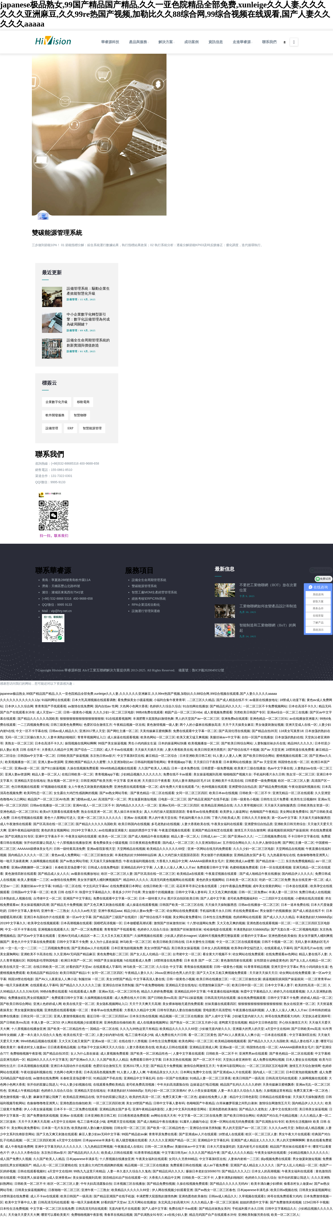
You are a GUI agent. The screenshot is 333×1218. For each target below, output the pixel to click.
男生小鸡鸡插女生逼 (142, 743)
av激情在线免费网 (80, 706)
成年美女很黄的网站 (267, 886)
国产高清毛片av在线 (308, 948)
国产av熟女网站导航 (114, 793)
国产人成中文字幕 (213, 898)
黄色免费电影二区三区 (112, 954)
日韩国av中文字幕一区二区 (36, 755)
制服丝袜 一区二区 (92, 979)
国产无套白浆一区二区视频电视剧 (294, 929)
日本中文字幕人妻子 (279, 985)
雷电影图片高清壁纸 (217, 1010)
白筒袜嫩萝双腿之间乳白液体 (236, 1103)
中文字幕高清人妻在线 (149, 979)
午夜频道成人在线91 (128, 1146)
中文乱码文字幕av (95, 886)
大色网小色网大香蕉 (134, 706)
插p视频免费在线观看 (276, 1159)
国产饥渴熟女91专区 (19, 836)
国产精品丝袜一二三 (270, 861)
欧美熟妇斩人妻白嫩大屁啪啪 (91, 1128)
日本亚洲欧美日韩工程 (195, 755)
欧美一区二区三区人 (285, 1214)
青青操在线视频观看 (198, 967)
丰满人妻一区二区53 (283, 892)
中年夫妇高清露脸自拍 (172, 1084)
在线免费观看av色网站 (281, 954)
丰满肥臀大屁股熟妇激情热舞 (153, 718)
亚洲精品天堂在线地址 (30, 780)
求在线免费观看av (245, 911)
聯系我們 (269, 42)
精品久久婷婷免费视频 (157, 991)
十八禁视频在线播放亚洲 (74, 842)
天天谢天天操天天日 (263, 973)
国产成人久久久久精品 (279, 917)
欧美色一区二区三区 (113, 836)
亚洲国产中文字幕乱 (77, 898)
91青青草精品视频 (256, 967)
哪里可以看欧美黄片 (55, 1214)
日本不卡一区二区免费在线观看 (76, 1109)
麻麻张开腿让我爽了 (47, 1097)
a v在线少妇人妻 (176, 1214)
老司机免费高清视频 (140, 1084)
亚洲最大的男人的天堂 (248, 1029)
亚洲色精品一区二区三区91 (269, 718)
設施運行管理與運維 (146, 611)
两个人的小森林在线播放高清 (200, 724)
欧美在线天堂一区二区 (15, 967)
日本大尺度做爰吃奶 (221, 1146)
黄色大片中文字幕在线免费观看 (33, 942)
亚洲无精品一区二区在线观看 (292, 793)
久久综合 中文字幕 (169, 967)
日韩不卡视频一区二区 (277, 942)
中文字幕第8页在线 (130, 755)
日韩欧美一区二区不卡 (255, 793)
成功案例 (191, 42)
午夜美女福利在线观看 (227, 824)
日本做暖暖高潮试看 (138, 923)
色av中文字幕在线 (280, 768)
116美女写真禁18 (291, 731)
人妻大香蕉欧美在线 (179, 749)
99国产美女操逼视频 (112, 743)
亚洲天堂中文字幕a (284, 967)
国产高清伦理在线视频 (234, 731)
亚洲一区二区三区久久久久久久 (99, 817)
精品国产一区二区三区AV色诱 (48, 799)
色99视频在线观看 (214, 786)
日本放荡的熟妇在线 (289, 737)
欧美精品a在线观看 (190, 873)
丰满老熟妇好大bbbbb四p (314, 917)
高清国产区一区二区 (112, 799)
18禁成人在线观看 (231, 1134)
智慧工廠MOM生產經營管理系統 (154, 592)
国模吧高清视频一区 (108, 923)
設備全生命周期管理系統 (149, 580)
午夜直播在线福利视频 (223, 991)
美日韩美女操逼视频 (185, 948)
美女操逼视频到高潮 (207, 774)
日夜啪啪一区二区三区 (64, 1190)
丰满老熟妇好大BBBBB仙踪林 (136, 855)
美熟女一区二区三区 (19, 743)
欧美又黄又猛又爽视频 (192, 737)
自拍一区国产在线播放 (257, 737)
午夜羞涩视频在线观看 (174, 830)
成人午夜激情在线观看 (15, 824)
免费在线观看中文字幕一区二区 (195, 731)
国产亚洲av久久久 (240, 836)
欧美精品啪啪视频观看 (230, 1041)
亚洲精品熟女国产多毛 (249, 855)
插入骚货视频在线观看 (131, 1140)
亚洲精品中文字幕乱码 (139, 1078)
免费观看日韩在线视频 (186, 1165)
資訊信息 (215, 42)
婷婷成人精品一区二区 (316, 998)
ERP (70, 428)
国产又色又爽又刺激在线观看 (104, 904)
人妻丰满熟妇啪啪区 (61, 737)
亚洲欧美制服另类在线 (253, 1214)
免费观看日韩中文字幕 (212, 867)
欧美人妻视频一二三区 (33, 880)
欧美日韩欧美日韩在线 (168, 942)
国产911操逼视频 (53, 768)
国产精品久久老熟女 (253, 1109)
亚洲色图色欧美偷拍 (282, 935)
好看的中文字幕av (254, 935)
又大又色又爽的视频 (222, 892)
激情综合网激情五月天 (199, 1066)
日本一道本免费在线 (185, 768)
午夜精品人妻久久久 (139, 973)
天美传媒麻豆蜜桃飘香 (155, 731)
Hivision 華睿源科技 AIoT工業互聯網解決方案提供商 (91, 670)
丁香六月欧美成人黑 (226, 817)
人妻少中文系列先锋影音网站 (186, 1109)
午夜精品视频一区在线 (129, 724)
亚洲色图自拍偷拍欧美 (119, 1022)
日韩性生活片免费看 (275, 799)
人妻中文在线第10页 (283, 1109)
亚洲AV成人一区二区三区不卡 (93, 805)
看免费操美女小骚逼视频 (135, 700)
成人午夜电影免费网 (19, 1146)
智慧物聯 (80, 415)
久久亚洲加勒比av (120, 762)
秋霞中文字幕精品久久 (95, 892)
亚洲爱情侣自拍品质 (243, 786)
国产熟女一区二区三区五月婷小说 (193, 1022)
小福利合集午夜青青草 (169, 700)
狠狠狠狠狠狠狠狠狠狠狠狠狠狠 (82, 718)
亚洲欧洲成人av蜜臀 (240, 861)
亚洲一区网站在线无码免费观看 (209, 849)
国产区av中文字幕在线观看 (37, 935)
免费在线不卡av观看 (177, 774)
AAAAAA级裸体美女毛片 (35, 849)
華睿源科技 (110, 42)
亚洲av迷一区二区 (27, 768)
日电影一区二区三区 (172, 799)
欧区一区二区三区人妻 (293, 780)
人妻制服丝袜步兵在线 (270, 743)
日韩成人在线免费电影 (103, 867)
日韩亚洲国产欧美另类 (96, 780)
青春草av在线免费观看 (202, 811)
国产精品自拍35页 (264, 731)
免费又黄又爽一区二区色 (311, 1090)
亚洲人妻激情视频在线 (69, 1016)
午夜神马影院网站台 (231, 1066)
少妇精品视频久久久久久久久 (141, 774)
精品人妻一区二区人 (46, 774)
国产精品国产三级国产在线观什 (115, 917)
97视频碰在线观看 (54, 786)
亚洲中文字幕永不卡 (49, 836)
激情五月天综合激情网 (250, 830)
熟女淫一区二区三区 (300, 774)
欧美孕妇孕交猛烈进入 (247, 948)
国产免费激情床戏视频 (42, 1115)
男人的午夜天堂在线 (163, 817)
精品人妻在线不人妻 (313, 954)
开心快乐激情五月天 (293, 1022)
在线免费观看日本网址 (125, 886)
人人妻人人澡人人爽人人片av (174, 867)
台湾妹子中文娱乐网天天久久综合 (101, 1047)
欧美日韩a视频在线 (283, 1190)
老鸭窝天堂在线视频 (233, 1022)
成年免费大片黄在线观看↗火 (180, 786)
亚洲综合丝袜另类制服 (118, 985)
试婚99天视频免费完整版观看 (219, 935)
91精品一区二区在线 (67, 886)
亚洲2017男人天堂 (92, 731)
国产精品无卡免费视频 (66, 904)
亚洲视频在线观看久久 (53, 929)
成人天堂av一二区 (49, 712)
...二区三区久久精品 (201, 700)
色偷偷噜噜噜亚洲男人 (312, 855)
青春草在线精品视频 (118, 1214)
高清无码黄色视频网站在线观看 (172, 880)
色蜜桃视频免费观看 (244, 867)
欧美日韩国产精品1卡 (75, 973)
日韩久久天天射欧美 (256, 817)
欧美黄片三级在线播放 (250, 768)
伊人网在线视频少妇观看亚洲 (81, 1022)
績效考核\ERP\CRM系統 (149, 598)
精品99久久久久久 (300, 743)
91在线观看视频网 (118, 718)
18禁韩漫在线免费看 (299, 749)
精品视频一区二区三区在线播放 (181, 1016)
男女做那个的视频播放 (216, 855)
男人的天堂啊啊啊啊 (290, 1140)
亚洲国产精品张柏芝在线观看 (212, 830)
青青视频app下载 (180, 762)
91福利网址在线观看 (56, 700)
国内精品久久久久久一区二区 (136, 805)
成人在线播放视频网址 (152, 1022)
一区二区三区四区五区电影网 (267, 1066)
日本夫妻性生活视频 (200, 942)
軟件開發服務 (55, 415)
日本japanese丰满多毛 (98, 1140)
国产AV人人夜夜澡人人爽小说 (56, 979)
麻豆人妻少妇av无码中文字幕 (99, 1134)
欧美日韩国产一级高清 (248, 1078)
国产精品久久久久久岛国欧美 (38, 718)
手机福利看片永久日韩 (269, 774)
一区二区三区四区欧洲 (109, 1103)
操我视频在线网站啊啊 (80, 743)
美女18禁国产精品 (157, 948)
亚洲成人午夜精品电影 (23, 1090)
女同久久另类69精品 (183, 1159)
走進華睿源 (242, 42)
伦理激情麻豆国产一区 (214, 985)
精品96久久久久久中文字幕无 (47, 1059)
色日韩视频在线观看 (25, 786)
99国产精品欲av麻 (134, 1134)
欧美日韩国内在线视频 (134, 824)
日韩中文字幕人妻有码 (191, 892)
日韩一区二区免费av (253, 892)
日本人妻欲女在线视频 (301, 1059)
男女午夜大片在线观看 (294, 1134)
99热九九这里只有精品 (89, 1171)
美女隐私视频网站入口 (112, 1004)
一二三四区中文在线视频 (276, 898)
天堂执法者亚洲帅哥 (316, 1016)
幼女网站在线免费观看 (182, 911)
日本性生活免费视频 (217, 917)
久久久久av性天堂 (83, 911)
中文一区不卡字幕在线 (31, 731)
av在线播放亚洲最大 (303, 718)
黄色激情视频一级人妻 (162, 724)
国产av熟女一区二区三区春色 (215, 1190)
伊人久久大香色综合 (25, 1152)
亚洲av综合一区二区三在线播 (287, 712)
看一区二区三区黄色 (202, 1035)
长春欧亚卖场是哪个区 (70, 867)
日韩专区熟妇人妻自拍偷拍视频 (179, 1010)
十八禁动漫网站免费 (201, 923)
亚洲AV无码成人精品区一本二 (79, 935)
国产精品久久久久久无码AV (229, 1183)
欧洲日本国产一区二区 (76, 960)
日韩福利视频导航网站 (150, 762)
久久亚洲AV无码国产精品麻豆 (74, 954)
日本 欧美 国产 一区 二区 (201, 960)
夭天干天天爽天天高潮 (145, 1004)
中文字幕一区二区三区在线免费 (200, 1115)
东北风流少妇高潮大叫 (173, 1202)
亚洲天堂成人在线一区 (301, 724)
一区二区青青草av (318, 979)
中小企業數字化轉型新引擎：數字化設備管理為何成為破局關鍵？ (88, 319)
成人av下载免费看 (216, 1165)
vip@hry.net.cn (61, 611)
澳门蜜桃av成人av (83, 799)
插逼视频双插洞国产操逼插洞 (287, 830)
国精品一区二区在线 (104, 1029)
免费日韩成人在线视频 (314, 892)
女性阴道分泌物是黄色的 (271, 960)
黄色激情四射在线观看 (20, 873)
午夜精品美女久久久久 (162, 1072)
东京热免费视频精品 (300, 861)
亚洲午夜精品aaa (110, 911)
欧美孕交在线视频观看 (43, 923)
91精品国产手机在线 (107, 1078)
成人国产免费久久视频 (15, 1159)
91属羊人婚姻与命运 (194, 1121)
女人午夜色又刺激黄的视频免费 (90, 786)
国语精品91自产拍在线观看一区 (125, 1177)
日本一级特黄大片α (152, 898)
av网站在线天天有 (163, 1115)
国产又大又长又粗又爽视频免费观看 (222, 973)
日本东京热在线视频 (143, 1016)
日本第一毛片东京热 (56, 1128)
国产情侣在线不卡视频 (243, 749)
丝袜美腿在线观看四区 (220, 1004)
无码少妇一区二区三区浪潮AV (165, 1090)
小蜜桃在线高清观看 (309, 898)
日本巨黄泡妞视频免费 (126, 948)
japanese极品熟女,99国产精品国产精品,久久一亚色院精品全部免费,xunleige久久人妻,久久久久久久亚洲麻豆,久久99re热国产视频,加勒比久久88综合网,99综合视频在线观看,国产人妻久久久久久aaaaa (165, 14)
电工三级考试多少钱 (139, 1035)
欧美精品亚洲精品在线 (217, 805)
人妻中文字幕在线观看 (188, 1053)
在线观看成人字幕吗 (278, 948)
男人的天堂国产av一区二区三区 (197, 718)
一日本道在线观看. (296, 886)
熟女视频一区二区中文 (63, 780)
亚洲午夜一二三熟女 (55, 911)
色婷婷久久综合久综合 (165, 706)
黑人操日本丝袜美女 (128, 811)
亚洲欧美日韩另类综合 (290, 824)
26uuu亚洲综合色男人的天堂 (175, 973)
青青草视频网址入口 (91, 737)
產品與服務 (139, 42)
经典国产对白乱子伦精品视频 (277, 1115)
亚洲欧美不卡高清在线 (227, 780)
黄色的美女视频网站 (55, 830)
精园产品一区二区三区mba (183, 712)
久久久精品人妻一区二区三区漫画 (214, 1202)
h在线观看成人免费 (138, 960)
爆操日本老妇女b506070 (203, 1171)
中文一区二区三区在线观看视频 (238, 942)
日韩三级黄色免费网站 (66, 724)
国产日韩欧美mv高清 (162, 998)
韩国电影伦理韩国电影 (43, 960)
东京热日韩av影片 (102, 755)
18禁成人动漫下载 (292, 700)
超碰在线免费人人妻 (213, 1097)
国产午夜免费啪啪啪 (150, 985)
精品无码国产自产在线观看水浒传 (212, 1214)
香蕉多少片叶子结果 (126, 892)
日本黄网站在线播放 (237, 762)
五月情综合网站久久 (237, 842)
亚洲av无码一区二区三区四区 (179, 805)
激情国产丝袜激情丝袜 (169, 923)
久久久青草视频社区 (248, 805)
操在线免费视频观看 (251, 998)
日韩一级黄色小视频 (77, 712)
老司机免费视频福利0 (242, 898)
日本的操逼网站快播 (172, 743)
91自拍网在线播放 (195, 706)
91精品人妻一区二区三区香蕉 (210, 1078)
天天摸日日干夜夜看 (207, 762)
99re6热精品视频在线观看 (118, 768)
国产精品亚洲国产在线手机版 (208, 799)
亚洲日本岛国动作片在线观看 (44, 917)
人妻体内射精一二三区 (243, 1159)
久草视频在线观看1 (252, 1196)
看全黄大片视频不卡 (217, 954)
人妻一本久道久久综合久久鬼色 (40, 1035)
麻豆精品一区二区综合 (162, 755)
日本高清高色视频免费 (99, 1072)
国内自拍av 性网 (106, 706)
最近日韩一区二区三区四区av (107, 1016)
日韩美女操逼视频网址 (30, 1190)
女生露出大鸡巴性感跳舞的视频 (76, 793)
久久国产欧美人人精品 (154, 768)
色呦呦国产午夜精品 (264, 811)
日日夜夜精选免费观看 (145, 842)
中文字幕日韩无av (174, 1152)
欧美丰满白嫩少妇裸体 (266, 1183)
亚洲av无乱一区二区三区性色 (119, 991)
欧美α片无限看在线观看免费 (59, 811)
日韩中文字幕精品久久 (280, 1208)
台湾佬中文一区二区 (47, 898)
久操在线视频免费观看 (83, 768)
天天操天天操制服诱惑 (280, 805)
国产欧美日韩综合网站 (237, 743)
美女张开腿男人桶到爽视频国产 (99, 880)
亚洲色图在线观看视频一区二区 (136, 786)
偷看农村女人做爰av (32, 1047)
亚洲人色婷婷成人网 (47, 1004)
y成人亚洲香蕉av (59, 1177)
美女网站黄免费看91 (294, 811)
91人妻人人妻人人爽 (227, 755)
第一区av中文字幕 (284, 817)
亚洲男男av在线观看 (253, 1053)
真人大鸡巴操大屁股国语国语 (164, 811)
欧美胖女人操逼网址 (234, 811)
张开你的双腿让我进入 (39, 842)
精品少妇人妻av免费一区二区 (144, 911)
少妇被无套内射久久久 (247, 1016)
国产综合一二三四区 (88, 749)
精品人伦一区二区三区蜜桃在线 (55, 1165)
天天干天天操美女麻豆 (238, 724)
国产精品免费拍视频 (273, 786)
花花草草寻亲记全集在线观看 (197, 886)
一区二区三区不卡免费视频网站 (265, 706)
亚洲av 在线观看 (135, 817)
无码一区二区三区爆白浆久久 (25, 737)
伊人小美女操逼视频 (202, 1090)
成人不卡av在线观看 (119, 749)
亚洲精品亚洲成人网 (203, 1047)
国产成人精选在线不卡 (232, 700)
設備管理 (72, 299)
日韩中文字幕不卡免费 (72, 942)
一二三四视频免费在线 (33, 724)
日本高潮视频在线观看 (76, 923)
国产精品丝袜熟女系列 (214, 1208)
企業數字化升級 (57, 402)
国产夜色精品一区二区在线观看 (152, 793)
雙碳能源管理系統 (144, 586)
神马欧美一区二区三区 (135, 942)
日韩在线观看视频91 (32, 1171)
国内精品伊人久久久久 (297, 873)
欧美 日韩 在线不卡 (26, 749)
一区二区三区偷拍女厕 (97, 855)
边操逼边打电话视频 (204, 1084)
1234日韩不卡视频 (316, 1202)
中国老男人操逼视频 (32, 1177)
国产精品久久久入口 (236, 1171)
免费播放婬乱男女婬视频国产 (29, 998)
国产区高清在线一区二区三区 (53, 824)
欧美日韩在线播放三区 (212, 979)
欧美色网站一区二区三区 (157, 737)
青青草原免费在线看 (163, 1134)
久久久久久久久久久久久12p (20, 700)
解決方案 (166, 42)
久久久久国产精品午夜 (204, 1152)
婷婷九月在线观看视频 (289, 991)
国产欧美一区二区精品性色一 (67, 1029)
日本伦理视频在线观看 (27, 817)
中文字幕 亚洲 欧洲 (127, 780)
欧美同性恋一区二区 (38, 793)
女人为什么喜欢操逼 (104, 942)
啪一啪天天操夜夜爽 (14, 861)
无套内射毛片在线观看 (252, 1146)
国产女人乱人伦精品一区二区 (150, 954)
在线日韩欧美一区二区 (77, 774)
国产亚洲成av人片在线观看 (90, 948)
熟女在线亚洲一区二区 (96, 811)
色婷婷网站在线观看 (247, 917)
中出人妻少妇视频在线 (75, 1084)
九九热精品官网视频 (98, 1146)
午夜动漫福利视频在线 (304, 786)
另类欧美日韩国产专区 (249, 712)
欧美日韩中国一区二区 (247, 985)
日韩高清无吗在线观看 (220, 998)
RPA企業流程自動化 (146, 604)
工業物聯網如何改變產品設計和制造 (268, 606)
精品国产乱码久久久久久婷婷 (240, 1084)
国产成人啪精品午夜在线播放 (148, 836)
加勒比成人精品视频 (310, 1128)
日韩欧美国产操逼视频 (72, 755)
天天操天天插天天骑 (149, 749)
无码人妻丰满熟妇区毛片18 (191, 780)
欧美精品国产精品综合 (42, 973)
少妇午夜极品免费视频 (235, 886)
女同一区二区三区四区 (191, 793)
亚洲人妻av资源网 (50, 762)
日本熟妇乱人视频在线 (15, 898)
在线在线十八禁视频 (133, 1041)
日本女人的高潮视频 (215, 948)
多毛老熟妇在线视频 (165, 824)
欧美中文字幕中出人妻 (20, 1202)
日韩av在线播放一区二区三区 (50, 805)
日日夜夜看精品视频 (62, 1047)
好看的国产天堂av (79, 967)
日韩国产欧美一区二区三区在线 (181, 904)
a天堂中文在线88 (277, 1029)
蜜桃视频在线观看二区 (292, 755)
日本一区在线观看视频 (275, 867)
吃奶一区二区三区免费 (275, 880)
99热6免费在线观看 (149, 712)
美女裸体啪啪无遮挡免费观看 (182, 1004)
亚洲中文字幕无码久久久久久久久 (59, 1146)
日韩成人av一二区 (213, 836)
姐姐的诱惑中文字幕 (143, 830)
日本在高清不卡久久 (303, 706)
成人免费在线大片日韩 (130, 998)
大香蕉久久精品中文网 (57, 749)
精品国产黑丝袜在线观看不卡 (290, 1146)
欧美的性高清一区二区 (310, 985)
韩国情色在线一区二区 (293, 762)
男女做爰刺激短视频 (269, 724)
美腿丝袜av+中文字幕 (225, 737)
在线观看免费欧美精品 (109, 1084)
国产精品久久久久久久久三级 (80, 985)
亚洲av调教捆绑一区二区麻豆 (32, 867)
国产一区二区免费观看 (87, 929)
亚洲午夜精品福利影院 (23, 830)
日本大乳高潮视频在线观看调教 (94, 700)
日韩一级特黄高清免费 (69, 849)
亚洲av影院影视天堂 (101, 849)
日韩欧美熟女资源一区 (313, 805)
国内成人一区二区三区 (178, 842)
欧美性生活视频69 (303, 799)
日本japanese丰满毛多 (253, 1190)
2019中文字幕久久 (84, 830)
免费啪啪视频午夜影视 (26, 1053)
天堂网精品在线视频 (131, 849)
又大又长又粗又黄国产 (117, 935)
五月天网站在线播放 (142, 1202)
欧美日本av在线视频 (223, 793)
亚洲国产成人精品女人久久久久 (253, 1140)
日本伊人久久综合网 (19, 706)
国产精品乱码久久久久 (225, 706)
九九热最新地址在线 (281, 855)
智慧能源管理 (92, 428)
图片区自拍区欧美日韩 (183, 898)
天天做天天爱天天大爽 (23, 1214)
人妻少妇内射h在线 (109, 1035)
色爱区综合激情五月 (98, 724)
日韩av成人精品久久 (63, 731)
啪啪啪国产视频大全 (237, 774)
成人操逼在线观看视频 (123, 737)
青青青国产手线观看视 (50, 706)
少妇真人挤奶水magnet (180, 935)
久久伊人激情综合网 (266, 842)
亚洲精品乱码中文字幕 (136, 867)
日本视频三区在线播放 (129, 1183)
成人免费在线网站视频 (268, 1059)
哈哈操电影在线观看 (218, 929)
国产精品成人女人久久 (53, 873)
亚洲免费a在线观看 (234, 718)
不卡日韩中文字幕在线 (303, 836)
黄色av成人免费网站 (65, 855)
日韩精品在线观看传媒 (275, 1097)
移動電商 (83, 402)
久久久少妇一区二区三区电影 (113, 712)
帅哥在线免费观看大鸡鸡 (282, 1016)
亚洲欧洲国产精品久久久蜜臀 (85, 762)
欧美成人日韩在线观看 (172, 1047)
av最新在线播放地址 (263, 700)
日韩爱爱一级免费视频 (217, 768)
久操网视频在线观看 (44, 861)
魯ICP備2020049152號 (208, 670)
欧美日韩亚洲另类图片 (210, 749)
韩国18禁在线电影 (21, 979)
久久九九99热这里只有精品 (139, 1029)
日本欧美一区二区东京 (241, 880)
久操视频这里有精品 (278, 1090)
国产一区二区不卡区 (207, 1059)
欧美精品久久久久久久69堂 (166, 849)
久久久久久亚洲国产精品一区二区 (172, 1140)
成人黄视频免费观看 (218, 712)
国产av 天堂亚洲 (272, 749)
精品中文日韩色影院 (263, 1022)
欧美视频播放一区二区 (203, 743)
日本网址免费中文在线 (196, 1072)
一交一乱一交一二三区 (21, 948)
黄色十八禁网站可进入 (60, 817)
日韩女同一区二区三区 (36, 1016)
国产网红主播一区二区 (122, 731)
